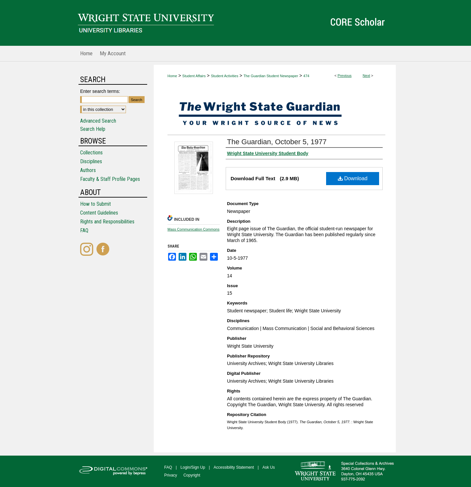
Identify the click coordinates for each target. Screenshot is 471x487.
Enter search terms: (100, 91)
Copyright (191, 475)
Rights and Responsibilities (107, 221)
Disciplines (91, 161)
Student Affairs (193, 76)
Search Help (92, 129)
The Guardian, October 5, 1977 (277, 142)
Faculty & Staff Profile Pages (110, 179)
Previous (345, 76)
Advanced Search (98, 121)
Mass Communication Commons (193, 229)
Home (172, 76)
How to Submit (95, 204)
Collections (91, 152)
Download (353, 178)
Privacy (170, 475)
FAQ (84, 230)
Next (366, 76)
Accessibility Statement (234, 467)
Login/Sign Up (193, 467)
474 (306, 76)
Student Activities (224, 76)
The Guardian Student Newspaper (270, 76)
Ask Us (268, 467)
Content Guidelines (99, 213)
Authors (88, 170)
